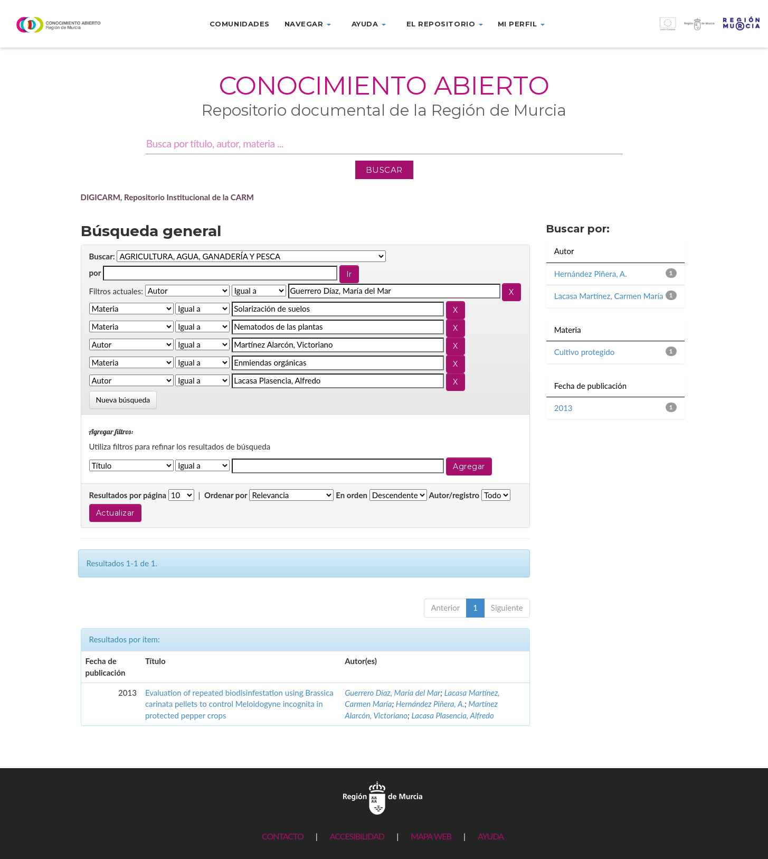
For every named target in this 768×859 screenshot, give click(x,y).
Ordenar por (226, 495)
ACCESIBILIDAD (357, 836)
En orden (351, 495)
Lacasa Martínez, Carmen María (608, 296)
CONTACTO (283, 836)
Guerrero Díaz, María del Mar (392, 692)
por (95, 272)
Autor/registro (454, 495)
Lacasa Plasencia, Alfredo (452, 715)
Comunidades (240, 24)
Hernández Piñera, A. (430, 703)
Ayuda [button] (369, 24)
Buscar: (102, 256)
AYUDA (491, 836)
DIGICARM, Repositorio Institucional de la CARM (167, 197)
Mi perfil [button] (521, 24)
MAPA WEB (431, 836)
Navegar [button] (308, 24)
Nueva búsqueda (123, 399)
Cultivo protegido (584, 352)
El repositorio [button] (444, 24)
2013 (563, 408)
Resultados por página (128, 495)
